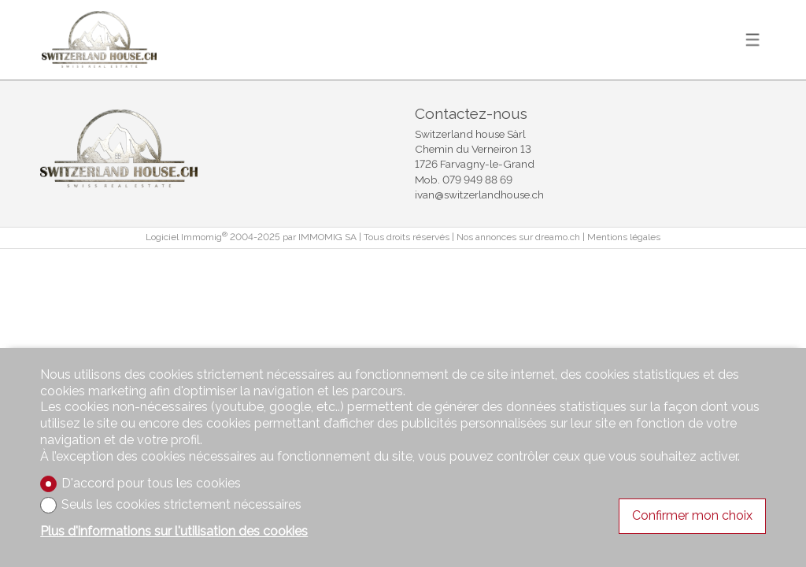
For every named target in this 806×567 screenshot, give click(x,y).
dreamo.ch (557, 237)
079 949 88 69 (477, 179)
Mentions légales (623, 237)
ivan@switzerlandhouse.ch (479, 194)
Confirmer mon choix (692, 515)
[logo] (99, 39)
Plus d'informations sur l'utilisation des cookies (174, 531)
